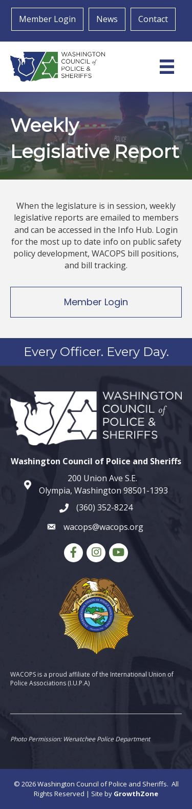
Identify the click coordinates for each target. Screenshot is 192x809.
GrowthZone (136, 793)
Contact (153, 19)
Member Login (47, 19)
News (107, 19)
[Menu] (167, 66)
